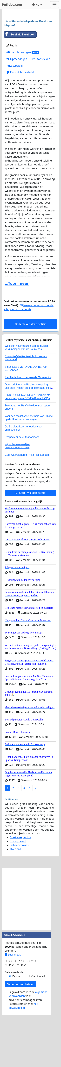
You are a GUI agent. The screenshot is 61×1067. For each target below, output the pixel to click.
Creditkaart (38, 1038)
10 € (21, 1022)
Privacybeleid (15, 127)
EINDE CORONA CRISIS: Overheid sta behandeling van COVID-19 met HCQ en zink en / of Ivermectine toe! (28, 459)
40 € (11, 1027)
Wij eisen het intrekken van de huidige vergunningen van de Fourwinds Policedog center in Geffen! (27, 410)
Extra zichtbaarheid (20, 134)
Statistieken (41, 120)
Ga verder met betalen (20, 1046)
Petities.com (12, 4)
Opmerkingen (17, 120)
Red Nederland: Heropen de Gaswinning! (28, 438)
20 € (33, 1022)
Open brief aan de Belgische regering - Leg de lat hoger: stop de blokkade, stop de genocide (28, 449)
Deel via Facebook (19, 96)
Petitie (12, 107)
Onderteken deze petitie (30, 385)
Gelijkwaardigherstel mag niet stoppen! (27, 516)
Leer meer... (13, 1016)
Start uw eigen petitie (30, 554)
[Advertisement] (30, 45)
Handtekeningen (23, 114)
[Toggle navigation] (54, 4)
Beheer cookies (19, 906)
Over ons (15, 910)
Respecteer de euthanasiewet (22, 498)
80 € (23, 1027)
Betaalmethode (14, 1034)
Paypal (16, 1038)
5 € (10, 1022)
